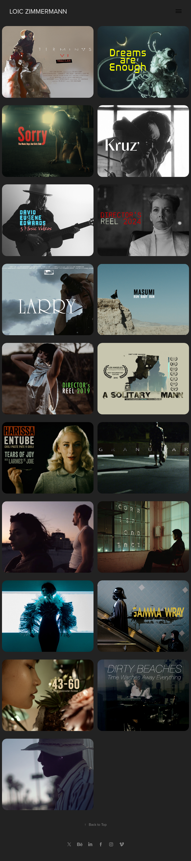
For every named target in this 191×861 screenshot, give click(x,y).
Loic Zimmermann (38, 11)
